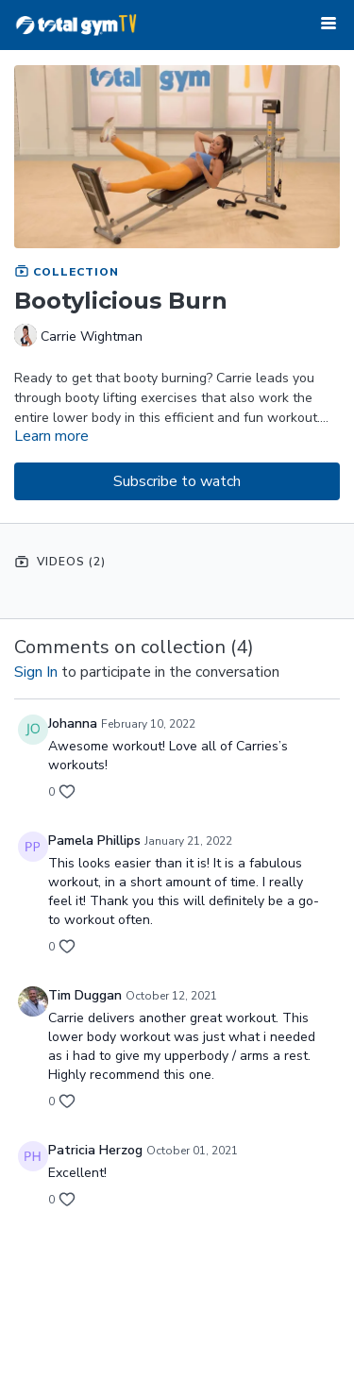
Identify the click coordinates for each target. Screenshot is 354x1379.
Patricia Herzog (95, 1150)
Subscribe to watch (177, 481)
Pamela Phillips (94, 840)
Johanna (72, 723)
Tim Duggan (85, 995)
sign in (36, 672)
